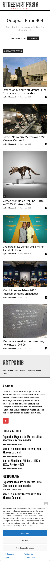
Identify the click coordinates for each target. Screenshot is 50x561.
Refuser (25, 540)
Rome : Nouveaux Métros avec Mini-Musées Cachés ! (23, 450)
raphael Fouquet (9, 97)
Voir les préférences (25, 548)
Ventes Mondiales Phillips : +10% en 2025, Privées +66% (23, 202)
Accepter (25, 533)
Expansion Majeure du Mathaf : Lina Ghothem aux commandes (25, 91)
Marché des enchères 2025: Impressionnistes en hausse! (20, 292)
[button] (46, 503)
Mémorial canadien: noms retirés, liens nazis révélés (23, 343)
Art (4, 85)
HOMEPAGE (33, 38)
